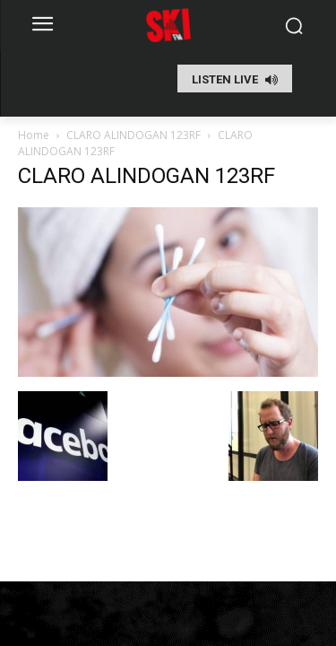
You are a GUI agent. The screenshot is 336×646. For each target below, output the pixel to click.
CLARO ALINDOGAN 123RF (133, 135)
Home (33, 135)
